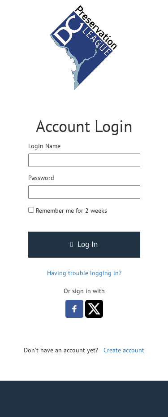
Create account (123, 350)
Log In (84, 244)
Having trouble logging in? (84, 273)
